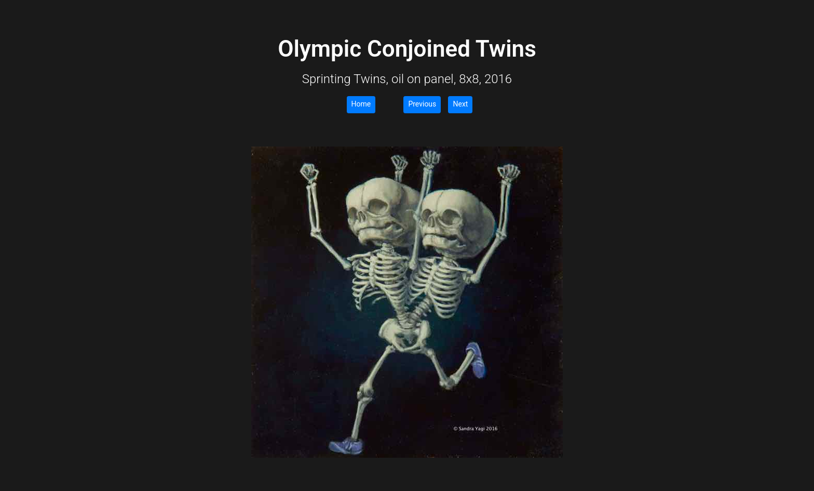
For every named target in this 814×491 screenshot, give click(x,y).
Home (361, 104)
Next (460, 104)
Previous (422, 104)
